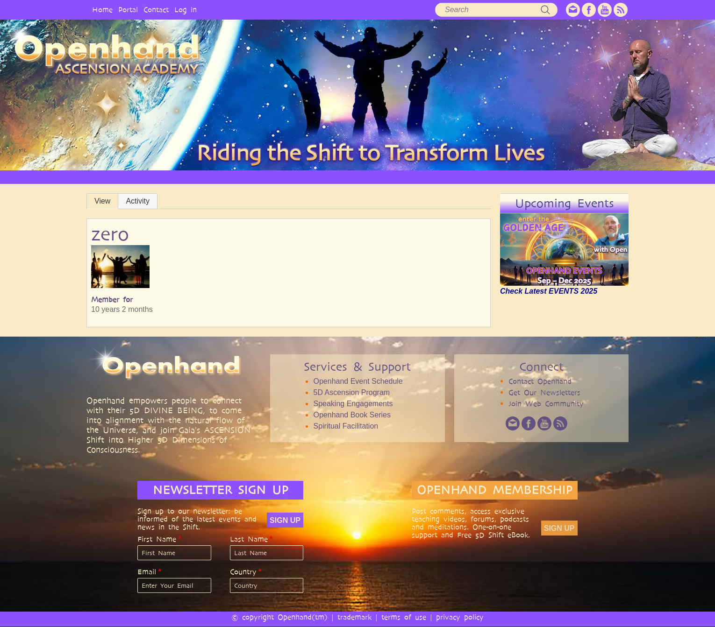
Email (146, 572)
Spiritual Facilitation (345, 426)
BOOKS (473, 176)
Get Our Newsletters (544, 392)
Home (102, 9)
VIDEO (395, 176)
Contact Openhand (540, 381)
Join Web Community (546, 403)
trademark (354, 617)
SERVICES (308, 176)
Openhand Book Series (351, 415)
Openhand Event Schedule (357, 381)
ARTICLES (353, 176)
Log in (185, 9)
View (102, 201)
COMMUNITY (520, 176)
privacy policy (460, 617)
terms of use (403, 617)
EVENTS (569, 176)
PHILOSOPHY (256, 176)
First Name (156, 539)
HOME (156, 176)
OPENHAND (202, 176)
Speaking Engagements (353, 404)
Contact (156, 9)
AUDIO (434, 176)
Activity (138, 201)
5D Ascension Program (351, 392)
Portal (128, 9)
